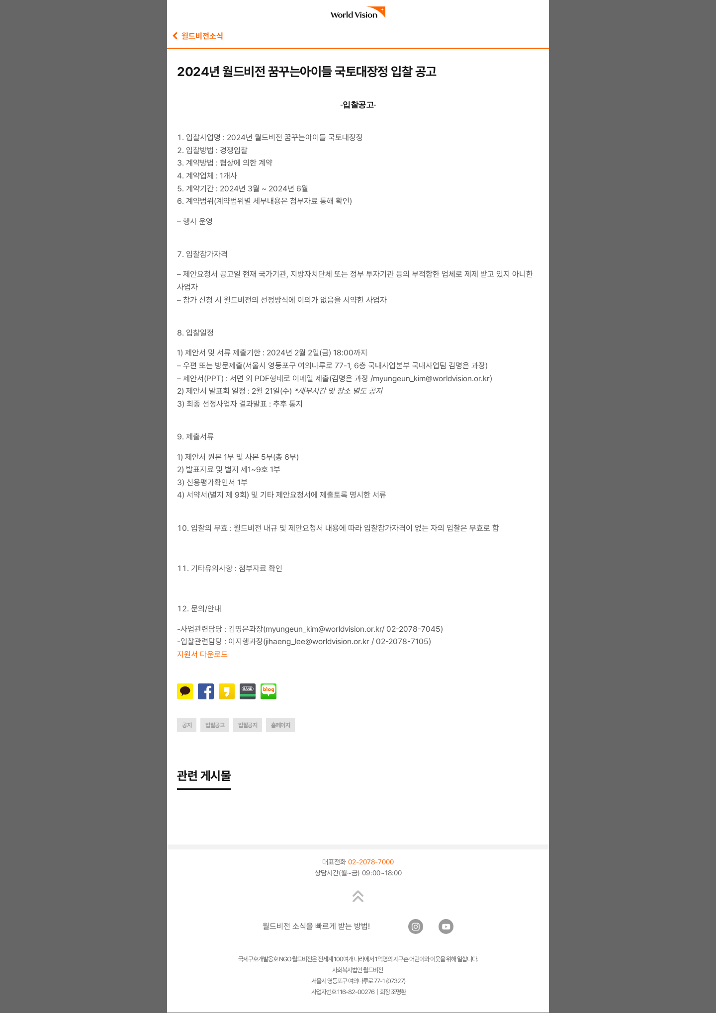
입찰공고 (214, 725)
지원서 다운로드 (202, 654)
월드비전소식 (197, 36)
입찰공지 (247, 725)
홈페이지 (280, 725)
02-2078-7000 (371, 862)
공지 (186, 725)
